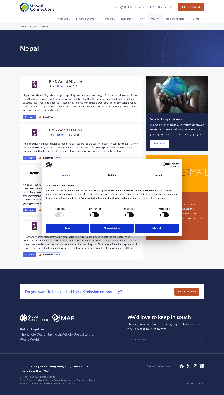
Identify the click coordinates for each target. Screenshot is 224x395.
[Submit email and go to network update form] (200, 339)
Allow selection (111, 228)
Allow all (156, 228)
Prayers (34, 26)
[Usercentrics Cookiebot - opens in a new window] (165, 164)
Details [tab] (112, 175)
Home (23, 26)
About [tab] (158, 175)
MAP (151, 7)
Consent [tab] (65, 175)
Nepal (60, 86)
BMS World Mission (65, 81)
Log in (141, 7)
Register (128, 7)
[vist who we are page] (191, 7)
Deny (67, 228)
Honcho (200, 383)
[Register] (121, 7)
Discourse (165, 7)
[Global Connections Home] (37, 7)
